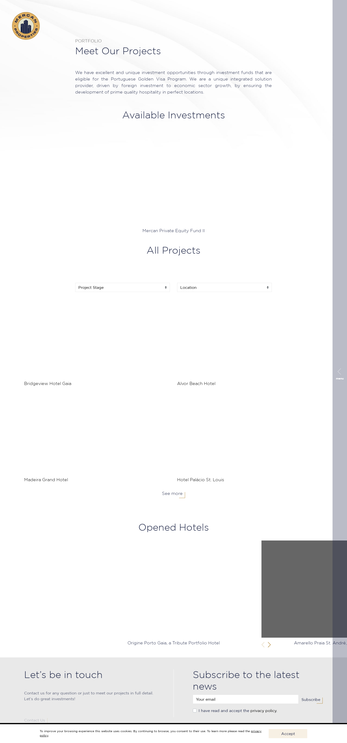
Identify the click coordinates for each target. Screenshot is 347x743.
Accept (288, 733)
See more (172, 494)
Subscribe (310, 703)
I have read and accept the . (238, 714)
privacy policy (263, 714)
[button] (269, 645)
